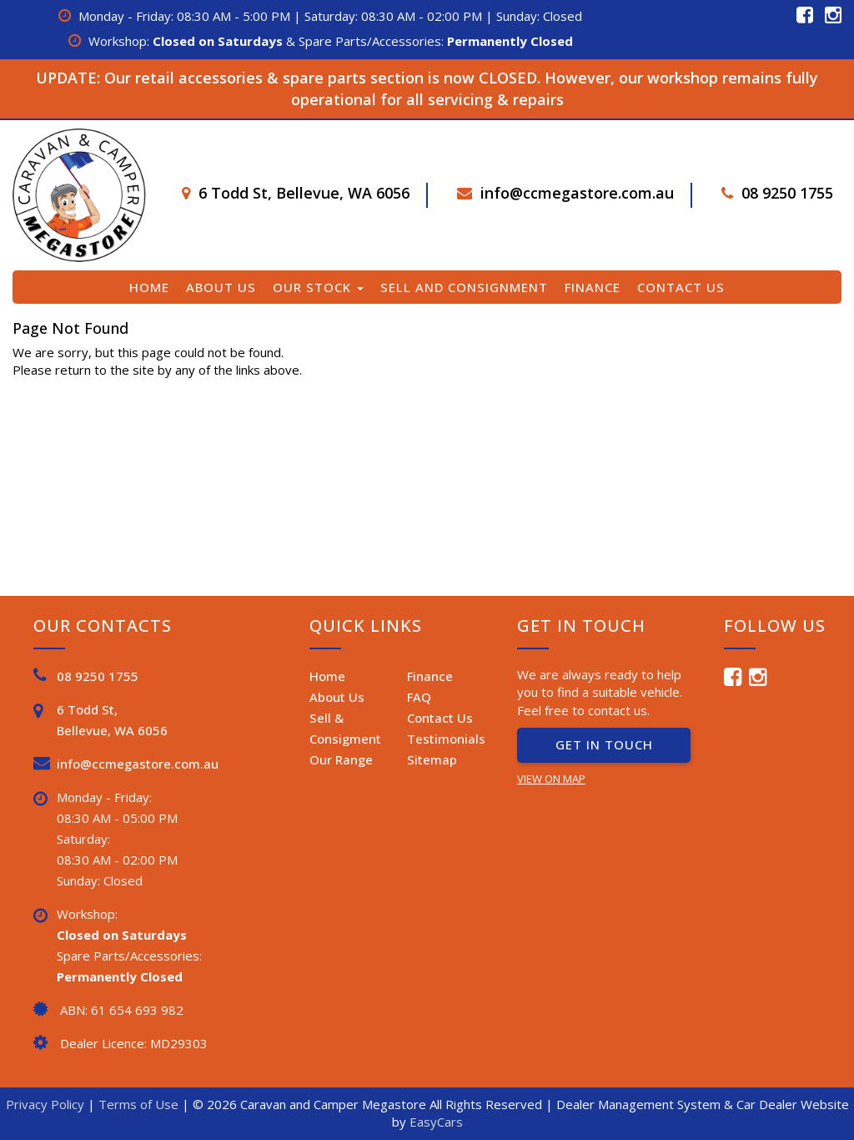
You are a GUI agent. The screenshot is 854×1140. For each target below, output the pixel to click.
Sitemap (432, 759)
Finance (592, 287)
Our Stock (318, 287)
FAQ (419, 697)
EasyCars (436, 1121)
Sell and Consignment (464, 287)
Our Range (341, 759)
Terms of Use (140, 1104)
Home (149, 287)
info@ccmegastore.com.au (577, 193)
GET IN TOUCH (604, 744)
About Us (221, 287)
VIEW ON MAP (551, 778)
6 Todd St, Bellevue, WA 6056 (303, 193)
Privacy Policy (47, 1104)
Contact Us (681, 287)
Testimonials (446, 738)
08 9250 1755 (787, 193)
